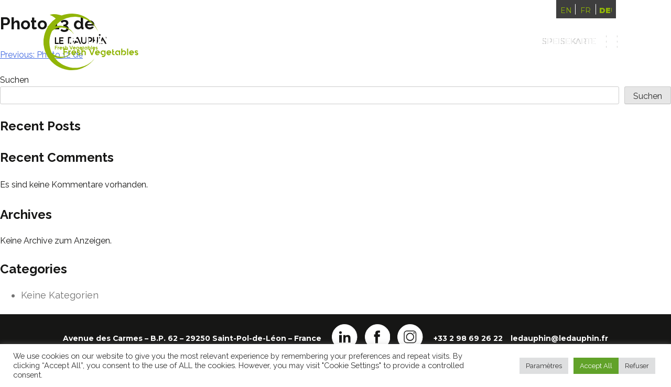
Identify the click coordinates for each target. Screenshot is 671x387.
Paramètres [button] (544, 366)
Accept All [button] (596, 366)
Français (585, 10)
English (566, 10)
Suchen (647, 96)
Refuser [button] (637, 366)
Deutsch (605, 10)
